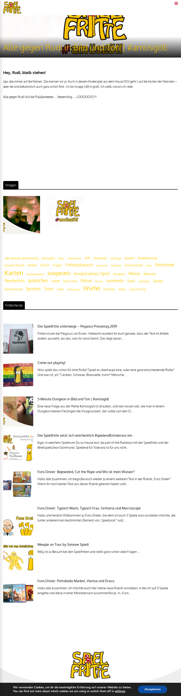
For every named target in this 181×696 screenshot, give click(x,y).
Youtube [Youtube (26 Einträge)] (109, 289)
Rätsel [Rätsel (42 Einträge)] (86, 280)
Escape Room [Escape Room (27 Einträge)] (14, 265)
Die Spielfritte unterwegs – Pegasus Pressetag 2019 (77, 326)
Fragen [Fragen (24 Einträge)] (57, 265)
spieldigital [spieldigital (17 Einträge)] (144, 281)
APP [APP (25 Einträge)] (87, 258)
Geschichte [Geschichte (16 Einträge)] (102, 265)
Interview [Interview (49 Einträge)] (164, 264)
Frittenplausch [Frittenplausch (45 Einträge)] (79, 264)
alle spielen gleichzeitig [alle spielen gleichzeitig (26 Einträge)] (21, 258)
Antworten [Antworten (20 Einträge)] (74, 258)
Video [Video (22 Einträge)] (60, 289)
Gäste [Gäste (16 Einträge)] (149, 265)
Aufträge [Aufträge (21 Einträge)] (115, 258)
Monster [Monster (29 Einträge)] (150, 274)
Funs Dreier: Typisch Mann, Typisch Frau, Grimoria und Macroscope (89, 508)
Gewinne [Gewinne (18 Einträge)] (116, 265)
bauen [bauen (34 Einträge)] (129, 257)
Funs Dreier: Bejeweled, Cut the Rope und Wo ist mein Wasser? (86, 472)
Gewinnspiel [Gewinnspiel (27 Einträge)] (133, 265)
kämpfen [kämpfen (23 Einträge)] (119, 274)
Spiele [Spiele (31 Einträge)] (158, 281)
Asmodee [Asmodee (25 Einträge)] (100, 258)
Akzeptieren (152, 689)
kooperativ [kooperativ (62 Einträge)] (59, 273)
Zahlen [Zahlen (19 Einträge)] (122, 289)
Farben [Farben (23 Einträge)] (44, 265)
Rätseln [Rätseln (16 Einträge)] (99, 281)
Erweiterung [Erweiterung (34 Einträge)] (147, 257)
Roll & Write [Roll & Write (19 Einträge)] (70, 281)
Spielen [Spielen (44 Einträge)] (33, 288)
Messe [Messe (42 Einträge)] (134, 273)
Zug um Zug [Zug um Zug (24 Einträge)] (137, 289)
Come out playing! (51, 363)
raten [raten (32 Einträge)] (55, 281)
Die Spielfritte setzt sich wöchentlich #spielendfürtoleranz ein (84, 435)
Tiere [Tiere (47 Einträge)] (49, 288)
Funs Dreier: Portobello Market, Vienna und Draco (75, 581)
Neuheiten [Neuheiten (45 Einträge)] (14, 280)
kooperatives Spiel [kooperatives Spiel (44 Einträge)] (92, 273)
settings (120, 691)
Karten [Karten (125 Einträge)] (13, 273)
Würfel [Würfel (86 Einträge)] (91, 288)
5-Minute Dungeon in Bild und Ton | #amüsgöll (73, 399)
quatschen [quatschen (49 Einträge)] (38, 280)
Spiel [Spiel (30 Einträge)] (131, 281)
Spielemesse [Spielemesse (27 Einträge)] (13, 289)
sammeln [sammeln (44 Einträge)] (115, 280)
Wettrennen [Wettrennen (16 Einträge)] (73, 289)
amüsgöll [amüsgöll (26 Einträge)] (48, 258)
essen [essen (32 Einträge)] (32, 265)
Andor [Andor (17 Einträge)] (61, 258)
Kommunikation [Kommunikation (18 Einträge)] (35, 274)
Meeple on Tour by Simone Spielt (63, 544)
